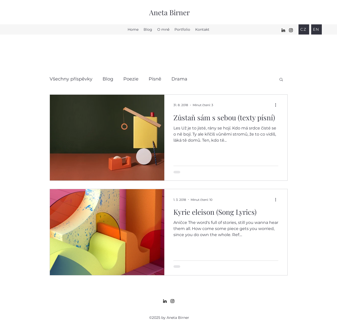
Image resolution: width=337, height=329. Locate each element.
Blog (108, 79)
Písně (155, 79)
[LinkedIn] (283, 30)
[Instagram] (290, 30)
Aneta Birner (169, 12)
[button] (281, 80)
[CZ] (304, 29)
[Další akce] (277, 105)
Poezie (130, 79)
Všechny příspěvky (71, 79)
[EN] (316, 29)
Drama (179, 79)
